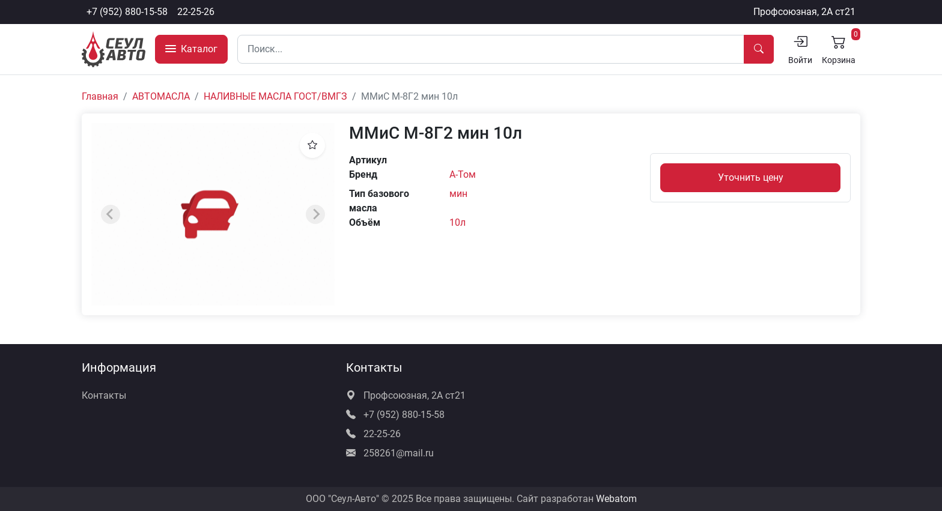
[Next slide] (315, 214)
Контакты (104, 395)
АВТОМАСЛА (161, 96)
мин (458, 193)
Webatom (616, 498)
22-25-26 (195, 11)
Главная (100, 96)
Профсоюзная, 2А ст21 (804, 11)
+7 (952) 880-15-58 (127, 11)
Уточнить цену (750, 177)
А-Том (462, 174)
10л (457, 222)
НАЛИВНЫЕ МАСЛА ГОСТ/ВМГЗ (275, 96)
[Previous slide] (110, 214)
